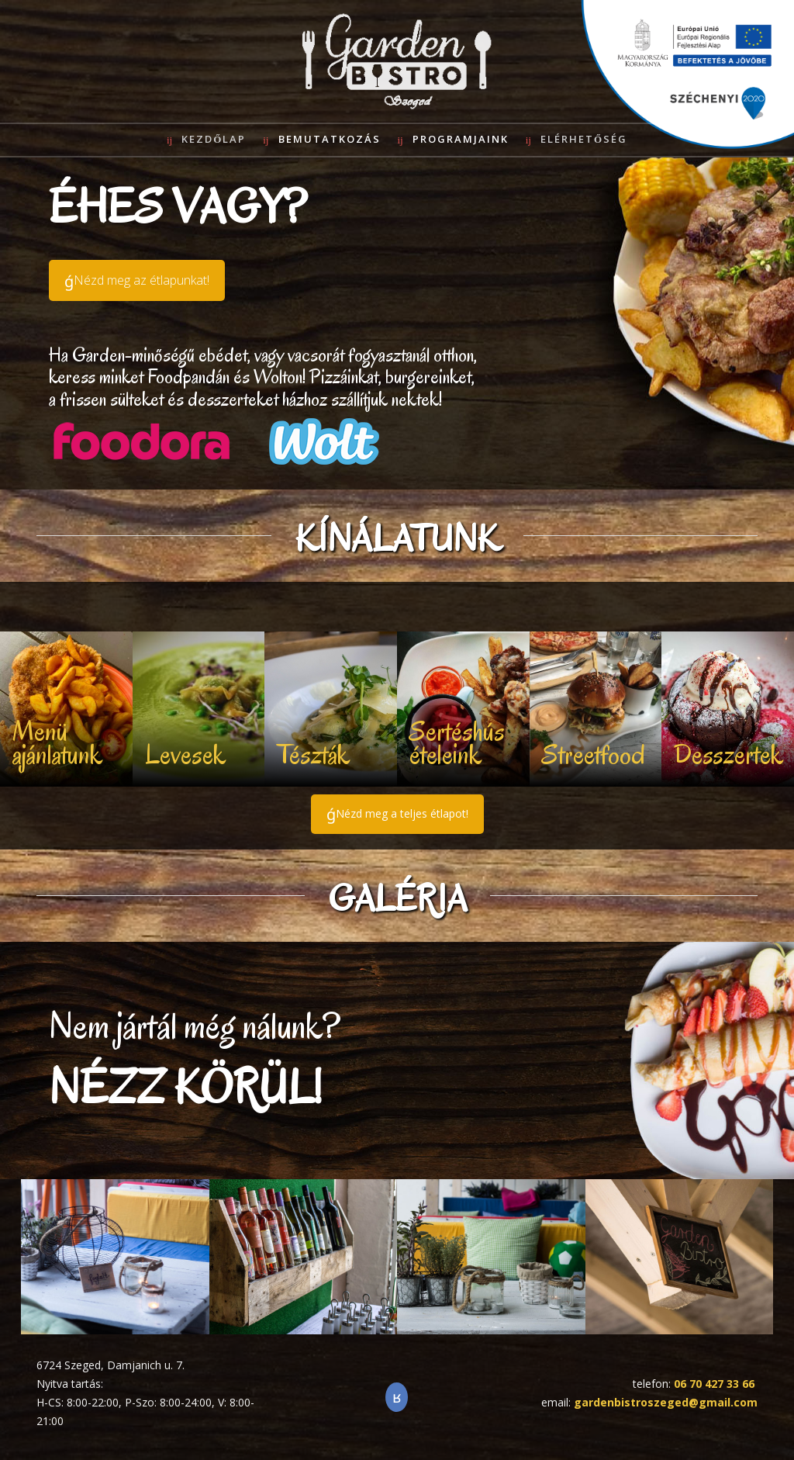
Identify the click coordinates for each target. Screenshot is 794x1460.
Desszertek (728, 754)
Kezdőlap (213, 139)
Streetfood (593, 754)
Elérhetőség (583, 139)
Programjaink (461, 139)
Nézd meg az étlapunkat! (141, 280)
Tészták (313, 754)
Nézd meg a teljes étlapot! (402, 813)
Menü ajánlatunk (57, 743)
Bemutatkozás (329, 139)
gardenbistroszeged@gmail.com (666, 1402)
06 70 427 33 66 (714, 1383)
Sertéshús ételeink (457, 743)
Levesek (185, 754)
